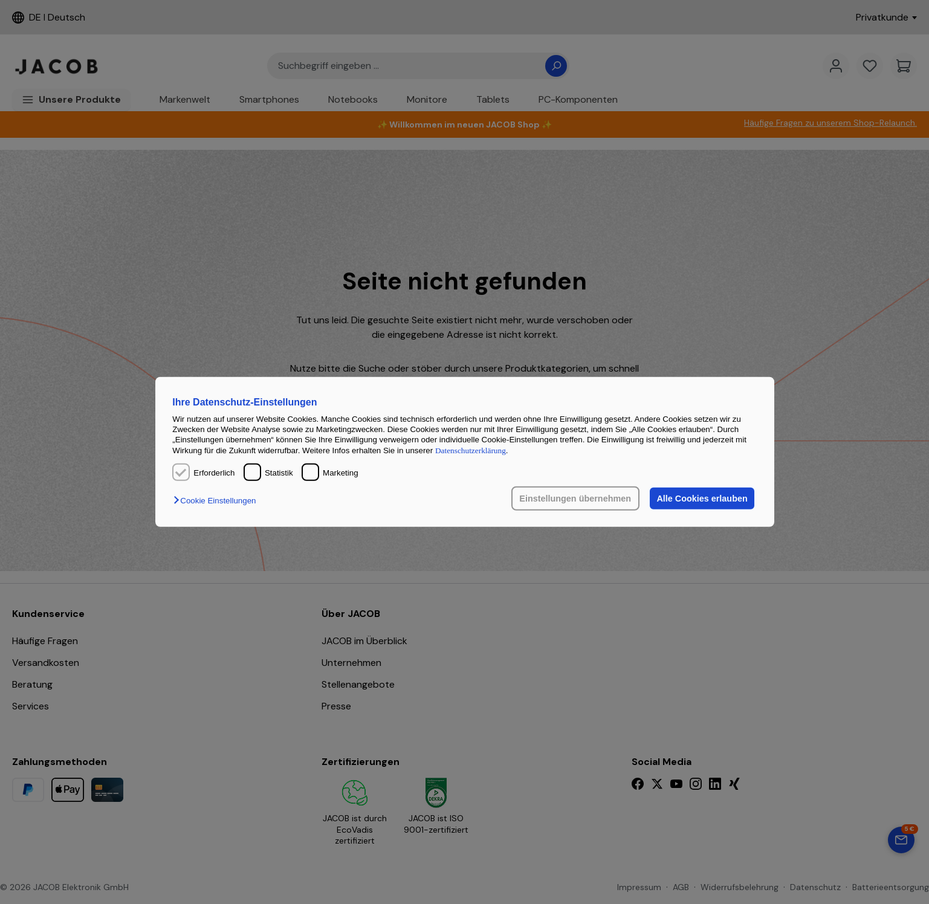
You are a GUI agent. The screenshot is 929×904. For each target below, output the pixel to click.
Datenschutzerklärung (470, 450)
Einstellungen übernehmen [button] (574, 498)
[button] (217, 500)
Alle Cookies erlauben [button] (701, 498)
